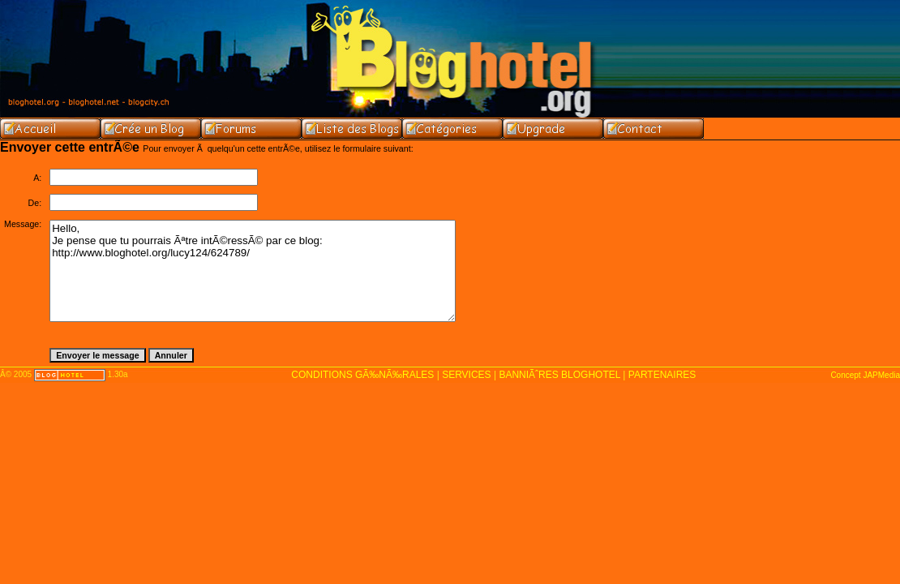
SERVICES (466, 374)
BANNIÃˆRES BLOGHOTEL (559, 374)
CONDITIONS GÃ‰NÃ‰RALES (362, 374)
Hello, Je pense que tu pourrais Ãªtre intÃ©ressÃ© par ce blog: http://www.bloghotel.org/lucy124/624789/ (252, 271)
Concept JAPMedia (865, 375)
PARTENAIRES (662, 374)
